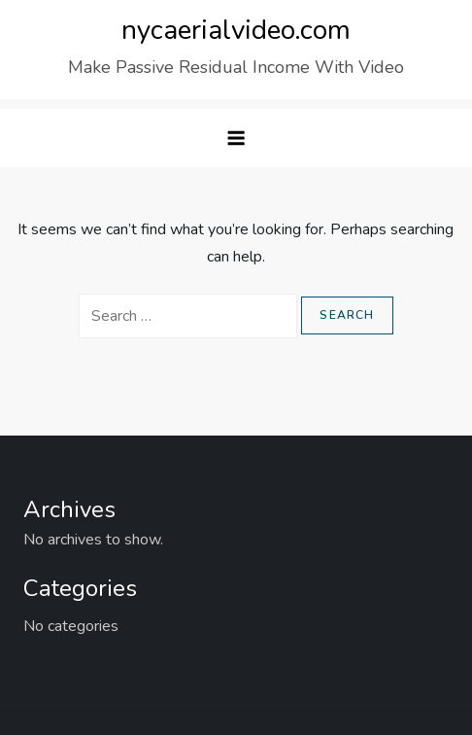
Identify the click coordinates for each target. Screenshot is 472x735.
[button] (236, 138)
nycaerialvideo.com (236, 30)
